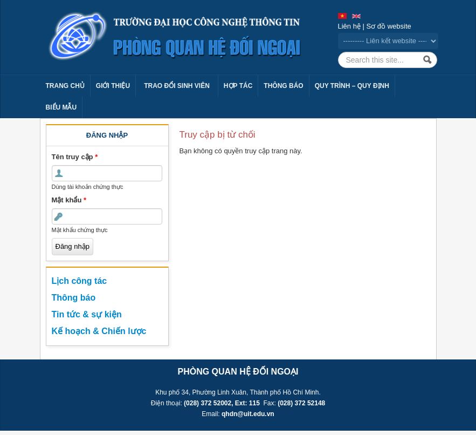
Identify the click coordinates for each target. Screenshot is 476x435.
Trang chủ (65, 86)
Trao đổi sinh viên (177, 86)
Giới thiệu (113, 86)
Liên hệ (349, 26)
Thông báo (283, 86)
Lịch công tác (79, 281)
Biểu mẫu (61, 107)
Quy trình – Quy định (352, 86)
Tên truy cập (75, 157)
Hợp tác (238, 86)
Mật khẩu (69, 200)
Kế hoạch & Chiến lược (99, 331)
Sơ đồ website (389, 26)
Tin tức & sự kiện (87, 314)
